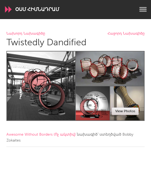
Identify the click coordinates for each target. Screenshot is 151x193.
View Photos (125, 111)
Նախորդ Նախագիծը (25, 33)
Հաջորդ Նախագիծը (126, 33)
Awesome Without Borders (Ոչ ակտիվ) (41, 134)
